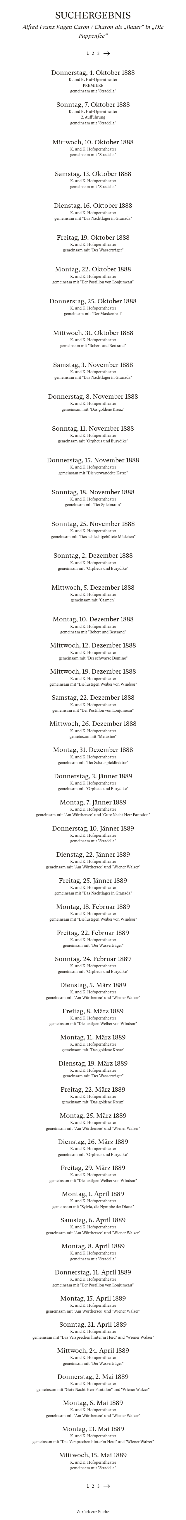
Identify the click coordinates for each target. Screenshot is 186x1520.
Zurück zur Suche (93, 1511)
